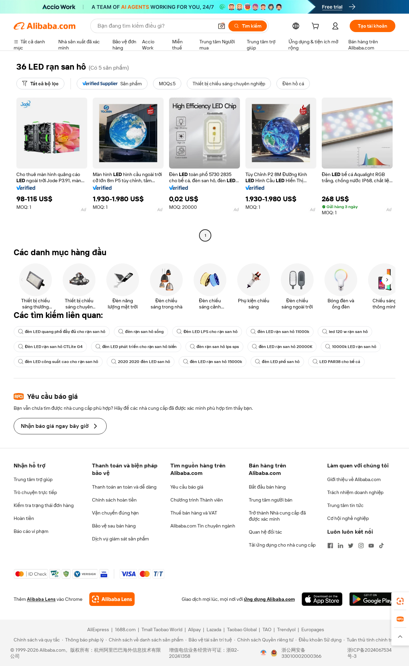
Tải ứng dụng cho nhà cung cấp (282, 545)
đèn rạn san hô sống (141, 331)
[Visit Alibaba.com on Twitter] (351, 545)
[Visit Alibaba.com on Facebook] (330, 545)
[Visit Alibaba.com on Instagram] (361, 545)
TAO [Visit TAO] (266, 629)
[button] (221, 26)
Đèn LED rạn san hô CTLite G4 (50, 346)
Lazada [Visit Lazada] (214, 629)
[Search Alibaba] (154, 26)
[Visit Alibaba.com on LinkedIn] (340, 545)
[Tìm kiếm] (247, 25)
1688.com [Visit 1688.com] (125, 629)
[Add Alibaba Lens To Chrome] (112, 599)
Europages (312, 629)
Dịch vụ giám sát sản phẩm (120, 538)
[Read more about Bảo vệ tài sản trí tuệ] (208, 640)
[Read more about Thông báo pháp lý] (83, 640)
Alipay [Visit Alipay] (194, 629)
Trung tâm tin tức (345, 505)
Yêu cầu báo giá (186, 487)
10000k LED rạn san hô (350, 346)
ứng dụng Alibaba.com (269, 599)
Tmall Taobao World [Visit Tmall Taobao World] (161, 629)
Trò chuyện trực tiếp (35, 492)
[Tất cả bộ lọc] (40, 83)
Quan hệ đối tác (265, 532)
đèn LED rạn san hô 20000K (282, 346)
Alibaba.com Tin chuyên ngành (202, 526)
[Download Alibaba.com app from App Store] (322, 599)
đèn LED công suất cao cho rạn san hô (58, 361)
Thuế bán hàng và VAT (193, 513)
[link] (400, 601)
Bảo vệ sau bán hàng (114, 526)
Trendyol (286, 629)
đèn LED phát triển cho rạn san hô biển (136, 346)
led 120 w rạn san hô (345, 331)
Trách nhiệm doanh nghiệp (355, 492)
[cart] (317, 27)
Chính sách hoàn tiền (114, 500)
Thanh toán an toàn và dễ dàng (124, 487)
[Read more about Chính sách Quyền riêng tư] (264, 640)
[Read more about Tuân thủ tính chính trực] (370, 640)
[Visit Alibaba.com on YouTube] (371, 545)
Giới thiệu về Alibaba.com (354, 479)
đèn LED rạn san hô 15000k (212, 361)
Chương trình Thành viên (196, 500)
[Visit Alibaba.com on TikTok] (381, 545)
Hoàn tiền (24, 518)
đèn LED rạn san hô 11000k (280, 331)
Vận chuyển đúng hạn (115, 513)
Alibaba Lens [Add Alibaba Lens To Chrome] (41, 599)
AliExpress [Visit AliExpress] (98, 629)
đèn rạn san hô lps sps (214, 346)
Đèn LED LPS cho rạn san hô (207, 331)
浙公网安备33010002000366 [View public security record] (301, 653)
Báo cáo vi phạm (31, 531)
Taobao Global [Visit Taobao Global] (242, 629)
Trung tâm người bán (270, 500)
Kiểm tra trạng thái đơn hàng (44, 505)
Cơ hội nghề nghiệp (348, 518)
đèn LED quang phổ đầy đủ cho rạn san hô (61, 331)
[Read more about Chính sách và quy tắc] (36, 640)
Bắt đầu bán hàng (267, 487)
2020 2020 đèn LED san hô (140, 361)
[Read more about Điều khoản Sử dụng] (319, 640)
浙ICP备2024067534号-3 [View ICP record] (369, 653)
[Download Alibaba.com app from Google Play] (372, 599)
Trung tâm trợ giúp (33, 479)
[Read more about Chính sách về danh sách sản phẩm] (145, 640)
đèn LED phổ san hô (277, 361)
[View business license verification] (263, 653)
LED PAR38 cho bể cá (336, 361)
